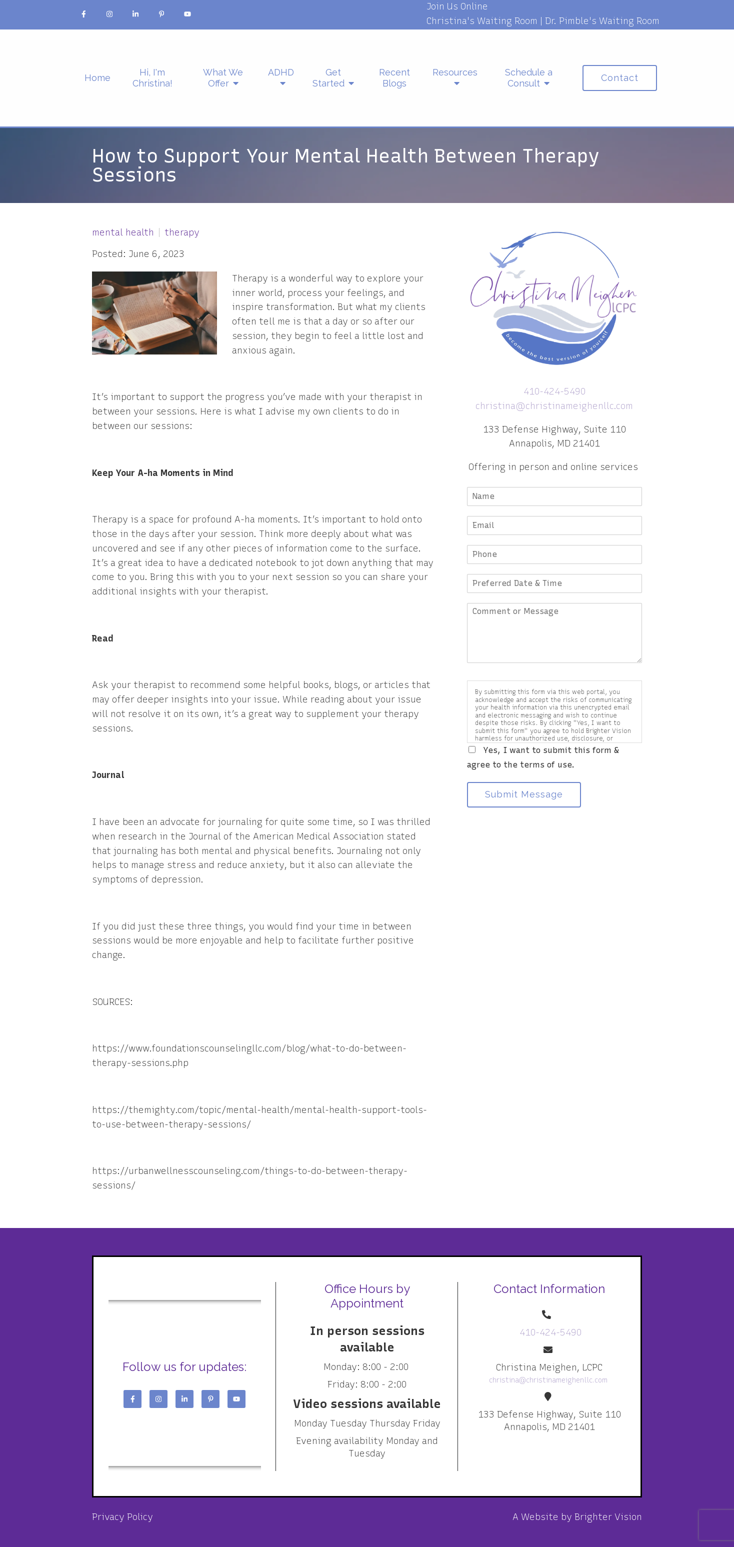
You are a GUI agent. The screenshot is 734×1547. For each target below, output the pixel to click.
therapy (182, 232)
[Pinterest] (161, 14)
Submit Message (525, 795)
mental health (123, 232)
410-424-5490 (555, 391)
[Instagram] (109, 14)
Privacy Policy (122, 1517)
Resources (455, 72)
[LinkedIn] (135, 14)
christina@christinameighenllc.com (554, 406)
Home (97, 77)
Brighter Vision (608, 1517)
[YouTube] (187, 14)
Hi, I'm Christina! (152, 77)
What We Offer (223, 77)
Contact (619, 77)
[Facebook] (83, 14)
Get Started (328, 77)
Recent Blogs (394, 77)
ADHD (281, 72)
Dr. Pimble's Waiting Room (602, 21)
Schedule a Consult (528, 77)
